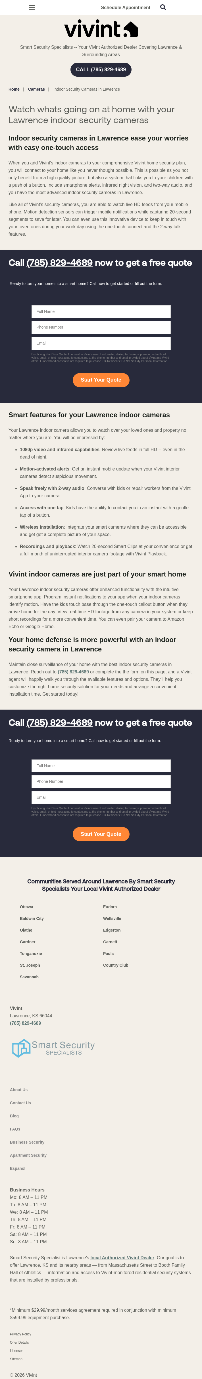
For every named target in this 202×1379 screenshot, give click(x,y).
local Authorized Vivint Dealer (122, 1257)
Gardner (27, 942)
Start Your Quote (101, 380)
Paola (108, 953)
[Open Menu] (32, 7)
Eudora (110, 907)
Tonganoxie (31, 953)
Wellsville (112, 918)
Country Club (115, 965)
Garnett (110, 942)
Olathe (26, 930)
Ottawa (26, 907)
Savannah (29, 977)
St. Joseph (30, 965)
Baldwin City (32, 918)
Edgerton (111, 930)
